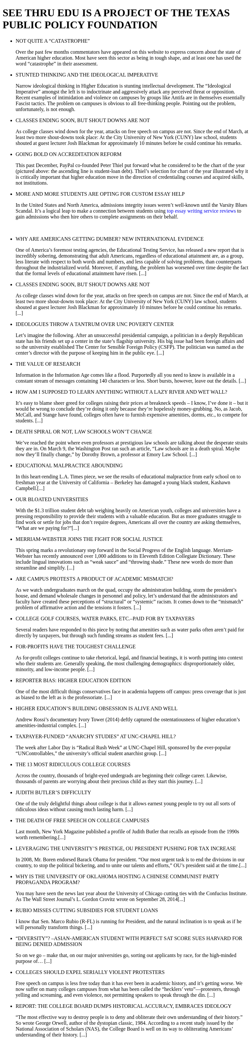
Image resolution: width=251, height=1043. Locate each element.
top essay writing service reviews (201, 211)
